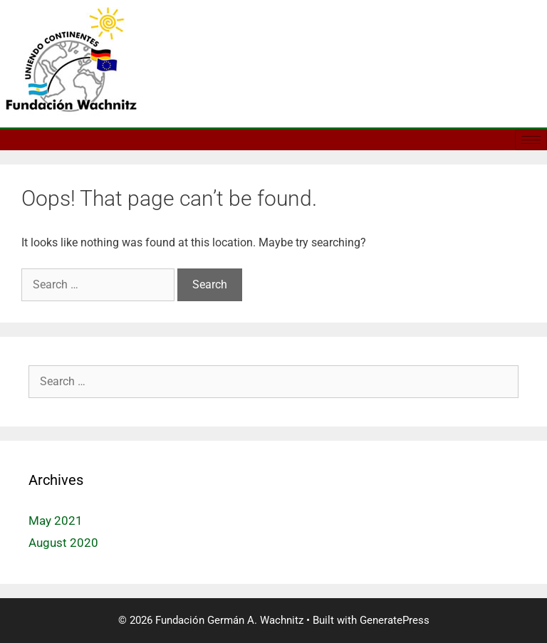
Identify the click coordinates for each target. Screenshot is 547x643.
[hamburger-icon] (531, 140)
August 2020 (63, 542)
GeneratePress (394, 620)
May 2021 (55, 520)
